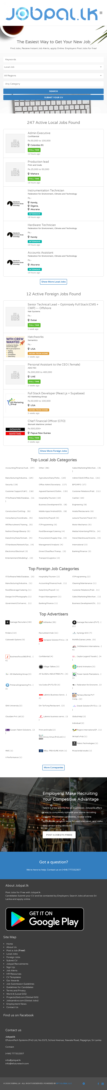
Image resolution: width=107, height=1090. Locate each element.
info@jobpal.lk (13, 1060)
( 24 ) (19, 478)
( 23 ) (52, 478)
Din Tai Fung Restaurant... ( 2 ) (52, 706)
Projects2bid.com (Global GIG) (22, 997)
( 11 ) (86, 491)
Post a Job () (15, 950)
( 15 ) (53, 491)
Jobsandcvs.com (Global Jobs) (22, 1000)
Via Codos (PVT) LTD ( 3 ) (49, 685)
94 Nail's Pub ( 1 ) (79, 736)
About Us (11, 947)
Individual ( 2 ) (78, 723)
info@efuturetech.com (17, 1063)
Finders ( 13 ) (10, 633)
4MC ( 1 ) (9, 751)
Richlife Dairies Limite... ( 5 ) (84, 640)
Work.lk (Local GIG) (16, 994)
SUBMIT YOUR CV (53, 97)
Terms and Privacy (16, 990)
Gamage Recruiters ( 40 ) (18, 622)
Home (9, 943)
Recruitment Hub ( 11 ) (48, 633)
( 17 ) (53, 485)
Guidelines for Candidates (19, 987)
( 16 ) (19, 491)
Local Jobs (12, 953)
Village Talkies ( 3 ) (49, 667)
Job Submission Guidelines (20, 984)
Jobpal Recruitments (17, 964)
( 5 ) (18, 518)
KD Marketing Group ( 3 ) (18, 674)
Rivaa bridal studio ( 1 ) (82, 751)
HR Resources (13, 974)
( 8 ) (53, 505)
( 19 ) (11, 485)
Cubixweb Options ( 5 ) (15, 640)
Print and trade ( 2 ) (47, 730)
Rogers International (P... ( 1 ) (87, 730)
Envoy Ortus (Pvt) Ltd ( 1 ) (52, 737)
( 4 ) (52, 531)
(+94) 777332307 (14, 1053)
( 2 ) (19, 558)
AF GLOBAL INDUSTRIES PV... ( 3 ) (53, 674)
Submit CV (11, 960)
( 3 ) (79, 545)
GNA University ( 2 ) (13, 706)
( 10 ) (50, 498)
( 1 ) (18, 583)
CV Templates (13, 977)
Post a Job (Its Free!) (59, 834)
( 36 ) (44, 468)
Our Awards (12, 980)
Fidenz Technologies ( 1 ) (85, 743)
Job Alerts (11, 970)
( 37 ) (19, 468)
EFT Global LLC (64, 1083)
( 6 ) (82, 511)
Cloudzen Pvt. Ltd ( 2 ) (14, 716)
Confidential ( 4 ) (46, 656)
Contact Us (12, 1007)
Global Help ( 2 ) (79, 716)
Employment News (16, 1004)
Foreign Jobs (13, 957)
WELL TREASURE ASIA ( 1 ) (53, 751)
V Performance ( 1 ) (13, 757)
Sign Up (10, 967)
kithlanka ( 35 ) (47, 622)
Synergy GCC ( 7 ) (82, 633)
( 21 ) (86, 478)
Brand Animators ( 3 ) (83, 667)
